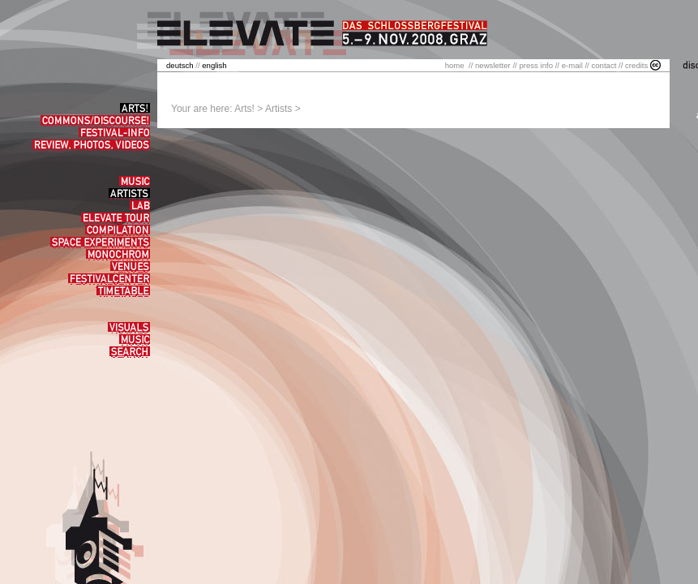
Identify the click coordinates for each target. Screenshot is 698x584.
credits (636, 65)
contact (603, 65)
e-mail (572, 65)
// (184, 65)
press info (536, 65)
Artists (278, 108)
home (455, 65)
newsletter (493, 65)
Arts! (244, 108)
